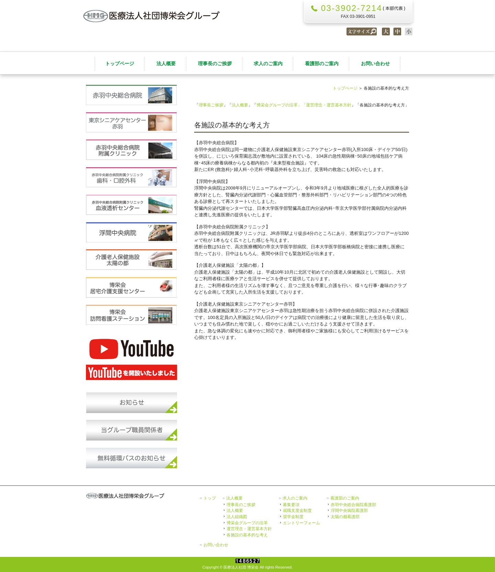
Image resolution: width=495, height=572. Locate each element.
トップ (210, 498)
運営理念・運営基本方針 (328, 105)
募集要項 (291, 504)
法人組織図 (237, 516)
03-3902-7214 (351, 8)
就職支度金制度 (297, 510)
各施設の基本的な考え (247, 535)
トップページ (345, 88)
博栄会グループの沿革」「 (281, 105)
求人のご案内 (295, 498)
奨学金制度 (293, 516)
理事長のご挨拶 (241, 504)
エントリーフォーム (301, 522)
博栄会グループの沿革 (247, 522)
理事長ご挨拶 (211, 105)
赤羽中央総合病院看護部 (353, 504)
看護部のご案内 (344, 498)
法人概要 (240, 105)
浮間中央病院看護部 (349, 510)
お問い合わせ (216, 544)
